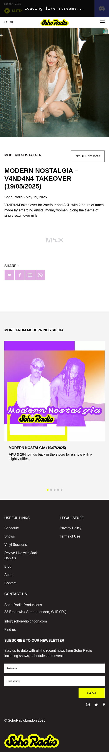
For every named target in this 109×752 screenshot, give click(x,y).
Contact (10, 583)
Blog (7, 566)
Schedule (11, 528)
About (8, 575)
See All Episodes (88, 156)
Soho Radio (13, 197)
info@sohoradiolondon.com (25, 621)
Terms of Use (70, 536)
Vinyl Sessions (15, 544)
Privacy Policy (71, 528)
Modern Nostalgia (22, 155)
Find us (10, 629)
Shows (9, 536)
